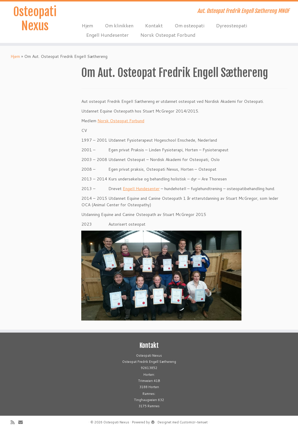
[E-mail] (22, 422)
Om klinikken (119, 25)
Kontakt (154, 25)
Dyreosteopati (231, 25)
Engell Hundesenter (107, 34)
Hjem (87, 25)
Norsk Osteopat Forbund (168, 34)
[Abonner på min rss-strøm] (14, 422)
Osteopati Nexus (35, 19)
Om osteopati (189, 25)
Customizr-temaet (194, 422)
